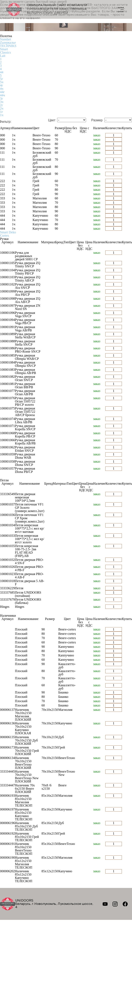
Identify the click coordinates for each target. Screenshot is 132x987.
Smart (4, 49)
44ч (2, 95)
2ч (1, 108)
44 (1, 72)
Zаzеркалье (8, 42)
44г (2, 92)
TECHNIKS (8, 46)
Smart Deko (8, 232)
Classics (5, 52)
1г (1, 111)
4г (1, 85)
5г (1, 79)
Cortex (4, 235)
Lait (2, 55)
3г (1, 98)
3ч (1, 102)
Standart (5, 39)
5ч (1, 82)
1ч (1, 115)
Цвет (51, 120)
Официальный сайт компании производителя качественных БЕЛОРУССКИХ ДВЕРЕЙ (46, 9)
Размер (97, 120)
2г (1, 105)
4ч (1, 88)
